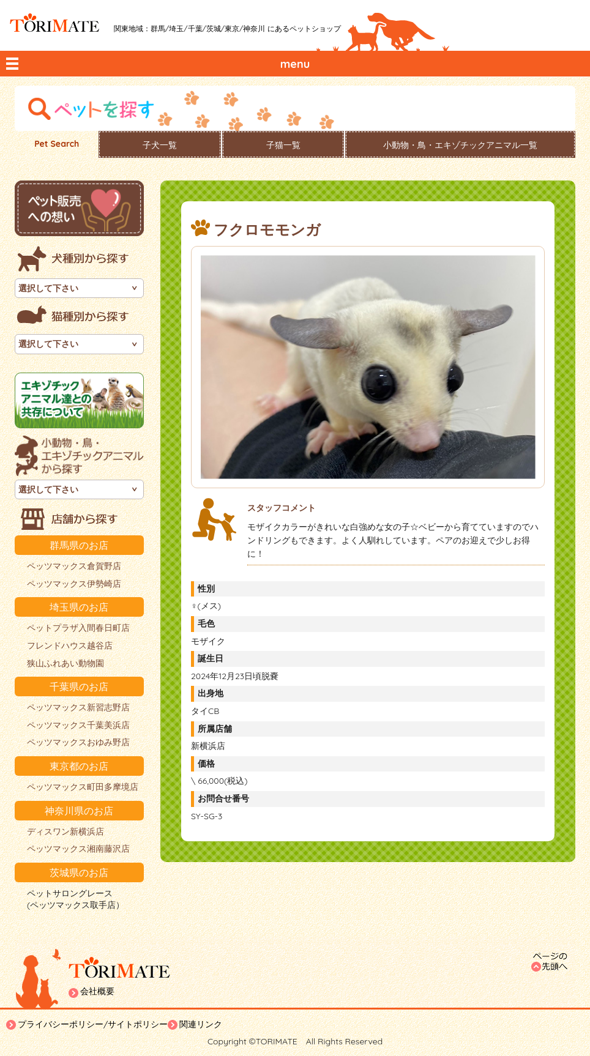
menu (295, 64)
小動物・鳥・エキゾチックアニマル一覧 (460, 145)
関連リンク (200, 1024)
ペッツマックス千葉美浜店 (78, 725)
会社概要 (97, 991)
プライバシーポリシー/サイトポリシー (93, 1024)
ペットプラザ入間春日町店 (78, 627)
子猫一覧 (283, 145)
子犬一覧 (160, 145)
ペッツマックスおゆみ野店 (78, 742)
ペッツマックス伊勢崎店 (74, 583)
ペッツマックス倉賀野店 (74, 565)
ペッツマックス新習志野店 (78, 707)
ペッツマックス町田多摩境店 (82, 786)
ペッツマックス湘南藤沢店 (78, 848)
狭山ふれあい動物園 (65, 663)
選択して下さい (48, 288)
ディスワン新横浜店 (65, 831)
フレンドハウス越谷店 (70, 645)
